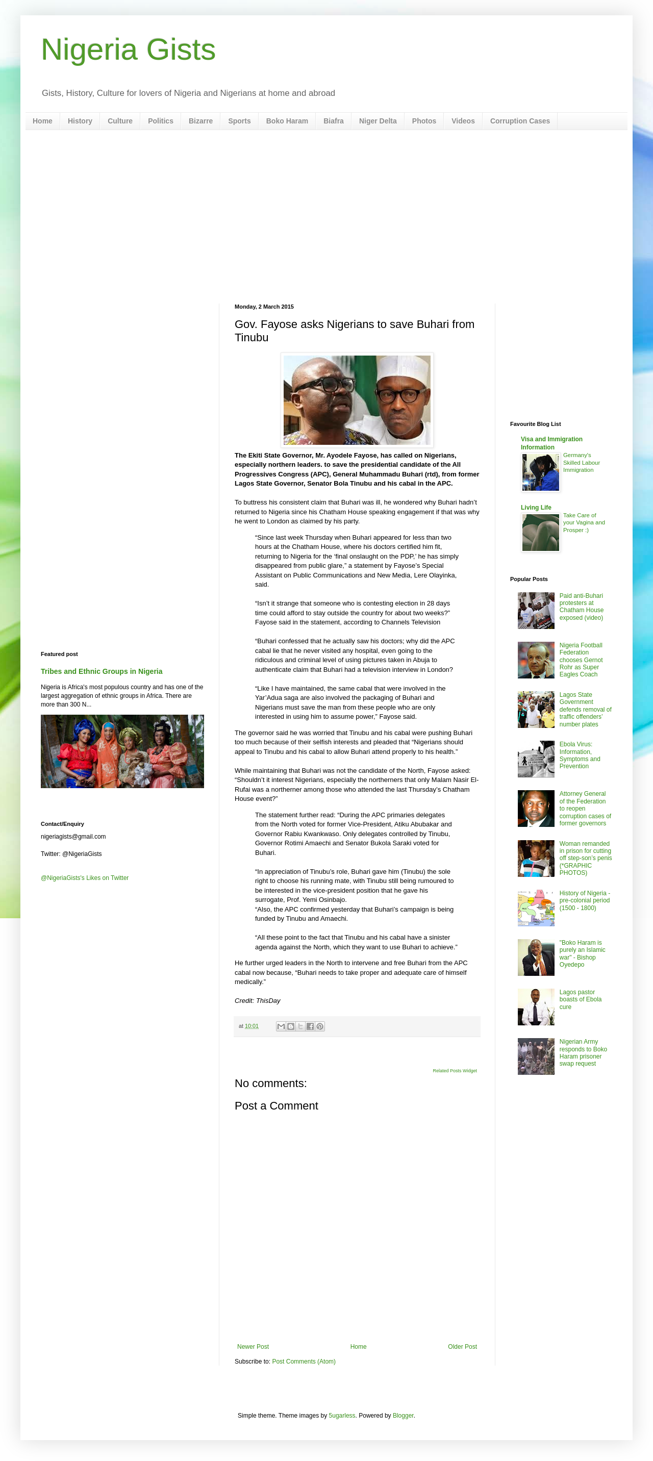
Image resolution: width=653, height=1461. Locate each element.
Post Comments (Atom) (304, 1361)
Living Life (536, 507)
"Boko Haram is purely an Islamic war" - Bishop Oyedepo (583, 953)
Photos (424, 121)
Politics (160, 121)
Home (43, 121)
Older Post (462, 1346)
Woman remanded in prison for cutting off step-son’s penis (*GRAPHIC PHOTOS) (586, 858)
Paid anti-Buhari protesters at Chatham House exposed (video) (582, 606)
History (80, 121)
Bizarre (201, 121)
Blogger (403, 1415)
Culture (120, 121)
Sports (239, 121)
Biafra (333, 121)
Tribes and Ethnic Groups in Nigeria (102, 671)
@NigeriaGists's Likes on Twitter (85, 877)
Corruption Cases (520, 121)
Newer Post (253, 1346)
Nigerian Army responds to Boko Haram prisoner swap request (583, 1052)
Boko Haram (287, 121)
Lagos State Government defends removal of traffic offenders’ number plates (586, 709)
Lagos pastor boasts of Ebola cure (581, 1000)
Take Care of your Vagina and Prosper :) (584, 523)
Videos (463, 121)
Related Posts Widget (455, 1070)
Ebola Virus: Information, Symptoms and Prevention (580, 755)
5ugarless (342, 1415)
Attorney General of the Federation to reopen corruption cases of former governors (585, 808)
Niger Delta (378, 121)
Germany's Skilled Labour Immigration (581, 462)
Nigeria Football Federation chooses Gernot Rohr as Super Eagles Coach (581, 660)
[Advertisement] (326, 216)
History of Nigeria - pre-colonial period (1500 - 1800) (585, 901)
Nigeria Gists (128, 49)
